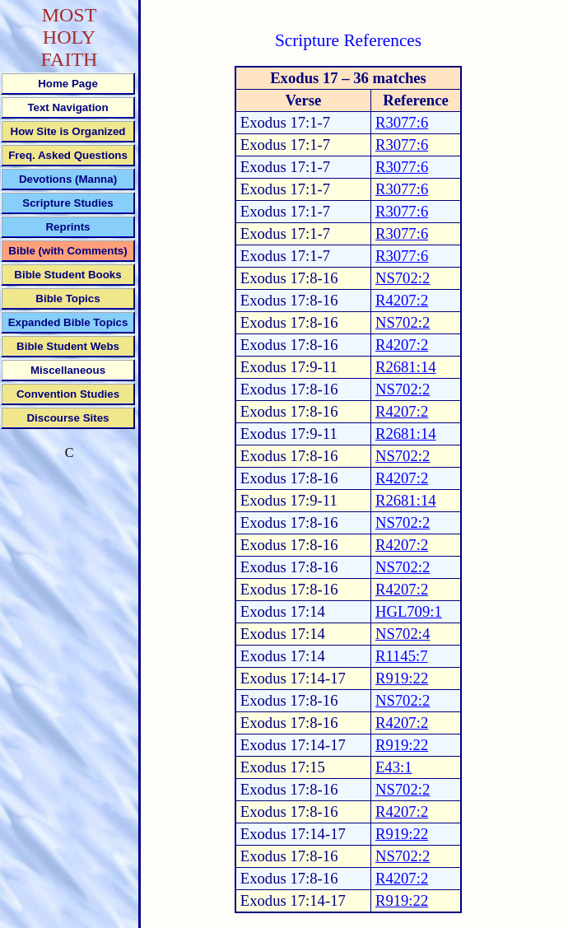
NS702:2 (402, 278)
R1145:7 (401, 656)
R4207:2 (401, 300)
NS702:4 (402, 633)
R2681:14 (405, 366)
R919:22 (401, 678)
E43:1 (393, 767)
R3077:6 (401, 122)
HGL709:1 (408, 611)
